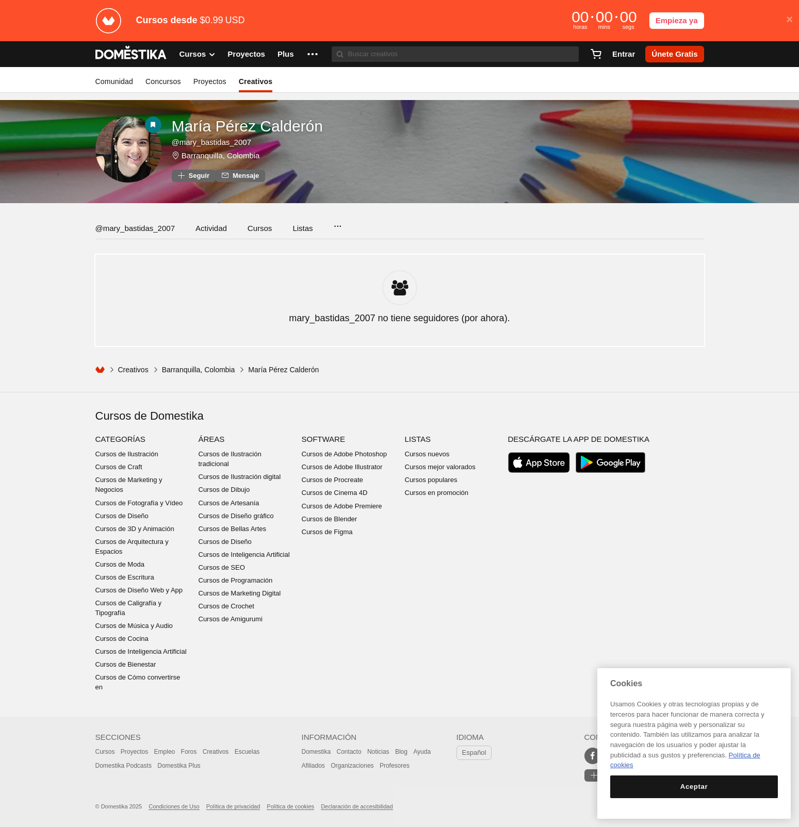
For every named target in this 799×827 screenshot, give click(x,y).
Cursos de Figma (327, 532)
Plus (286, 53)
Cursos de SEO (222, 567)
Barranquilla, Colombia (221, 155)
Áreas (212, 439)
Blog (401, 751)
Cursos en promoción (437, 493)
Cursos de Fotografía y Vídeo (139, 503)
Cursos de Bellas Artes (233, 529)
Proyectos (246, 53)
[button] (312, 54)
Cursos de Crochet (226, 606)
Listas (302, 228)
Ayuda (422, 751)
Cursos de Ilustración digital (240, 477)
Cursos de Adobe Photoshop (344, 454)
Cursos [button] (198, 54)
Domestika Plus (178, 765)
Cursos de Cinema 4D (335, 493)
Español (474, 752)
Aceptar (694, 786)
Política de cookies (290, 806)
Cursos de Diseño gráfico (236, 516)
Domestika (316, 751)
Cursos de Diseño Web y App (139, 590)
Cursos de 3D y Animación (134, 529)
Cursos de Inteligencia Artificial (141, 651)
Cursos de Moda (119, 564)
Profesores (395, 765)
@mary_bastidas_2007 (135, 228)
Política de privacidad (233, 806)
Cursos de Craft (118, 467)
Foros (189, 751)
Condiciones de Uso (174, 806)
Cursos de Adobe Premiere (342, 506)
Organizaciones (352, 765)
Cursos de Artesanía (229, 503)
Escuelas (247, 751)
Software (323, 439)
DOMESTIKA (131, 54)
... (337, 223)
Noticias (378, 751)
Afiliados (313, 765)
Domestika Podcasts (123, 765)
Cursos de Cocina (122, 638)
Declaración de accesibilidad (357, 806)
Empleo (164, 751)
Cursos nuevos (427, 454)
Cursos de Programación (236, 580)
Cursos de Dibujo (224, 489)
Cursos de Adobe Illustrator (342, 467)
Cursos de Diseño (122, 516)
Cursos (260, 228)
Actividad (211, 228)
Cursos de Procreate (332, 480)
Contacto (349, 751)
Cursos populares (431, 480)
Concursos (163, 81)
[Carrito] (596, 54)
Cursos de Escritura (124, 577)
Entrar (623, 53)
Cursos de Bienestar (125, 664)
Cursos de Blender (329, 519)
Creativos (256, 81)
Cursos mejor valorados (440, 467)
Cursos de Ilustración (126, 454)
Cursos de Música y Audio (134, 626)
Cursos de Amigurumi (231, 619)
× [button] (789, 19)
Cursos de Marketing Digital (240, 593)
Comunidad (114, 81)
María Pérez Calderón (247, 126)
